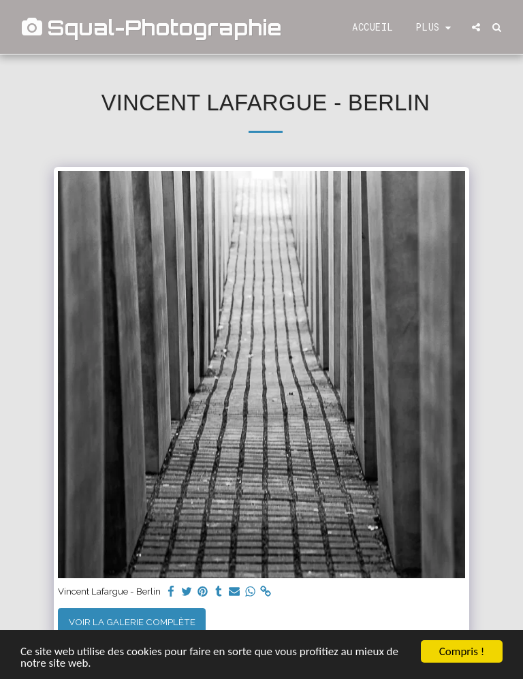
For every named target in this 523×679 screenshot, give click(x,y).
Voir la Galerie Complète (132, 621)
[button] (476, 27)
